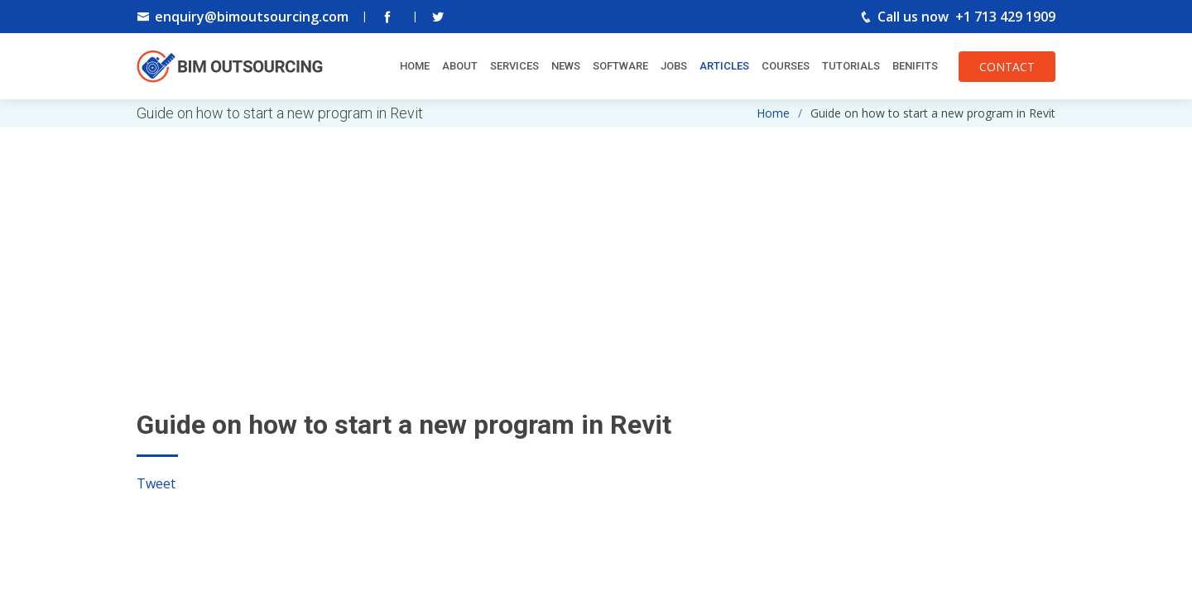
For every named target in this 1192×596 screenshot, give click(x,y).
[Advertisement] (596, 243)
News (565, 66)
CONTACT (1007, 66)
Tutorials (851, 66)
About (460, 66)
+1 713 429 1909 (1005, 16)
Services (514, 66)
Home (415, 66)
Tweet (156, 483)
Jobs (674, 66)
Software (620, 66)
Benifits (915, 66)
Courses (786, 66)
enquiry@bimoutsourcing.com (251, 16)
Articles (724, 66)
